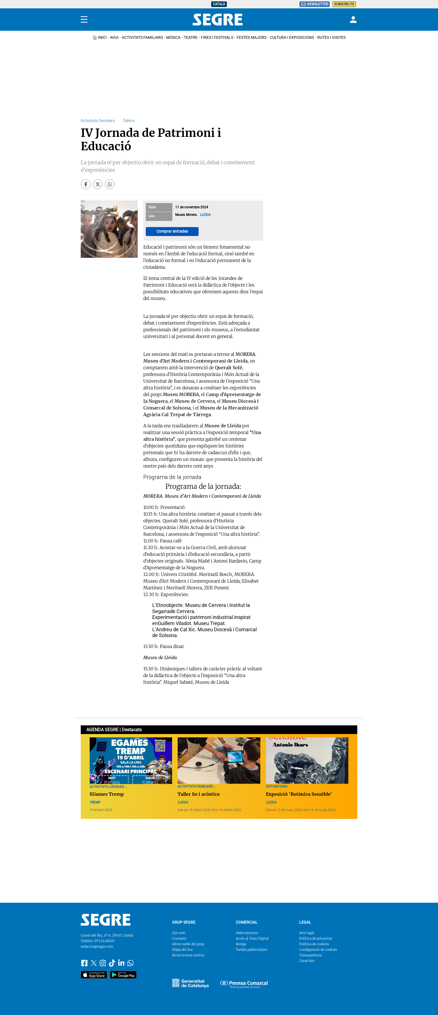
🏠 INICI (99, 37)
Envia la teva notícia (188, 955)
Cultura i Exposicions (292, 37)
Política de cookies (314, 944)
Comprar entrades (172, 231)
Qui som (178, 933)
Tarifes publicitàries (251, 949)
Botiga (241, 944)
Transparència (310, 955)
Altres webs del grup (188, 944)
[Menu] (84, 19)
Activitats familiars (142, 37)
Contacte (179, 938)
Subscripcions (247, 933)
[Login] (352, 19)
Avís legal (306, 933)
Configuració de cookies (318, 949)
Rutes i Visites (331, 37)
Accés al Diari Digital (252, 938)
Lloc (152, 216)
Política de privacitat (315, 938)
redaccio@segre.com (97, 946)
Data (152, 207)
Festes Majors (251, 37)
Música (173, 37)
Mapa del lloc (182, 949)
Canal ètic (307, 961)
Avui (114, 37)
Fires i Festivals (217, 37)
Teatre (190, 37)
